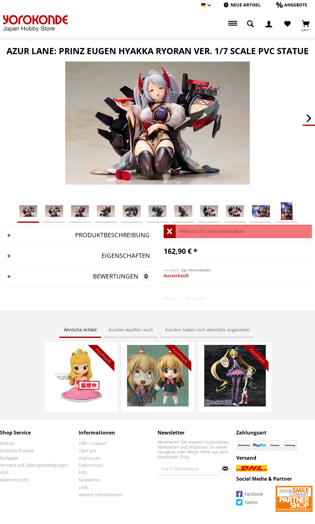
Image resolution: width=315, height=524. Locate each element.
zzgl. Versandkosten (196, 270)
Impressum (90, 458)
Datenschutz (91, 465)
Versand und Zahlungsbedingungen (34, 465)
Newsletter (89, 480)
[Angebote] (291, 4)
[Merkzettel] (287, 24)
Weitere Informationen (100, 495)
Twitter (247, 503)
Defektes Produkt (17, 451)
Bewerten (195, 298)
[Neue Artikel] (242, 4)
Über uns (88, 451)
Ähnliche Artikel (80, 330)
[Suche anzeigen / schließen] (250, 24)
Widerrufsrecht (14, 480)
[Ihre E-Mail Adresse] (188, 468)
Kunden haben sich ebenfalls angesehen (207, 330)
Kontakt (7, 443)
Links (84, 487)
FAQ (83, 472)
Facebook (249, 495)
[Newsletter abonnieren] (225, 468)
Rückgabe (9, 458)
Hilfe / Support (93, 443)
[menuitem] (242, 5)
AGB (4, 472)
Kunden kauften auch (131, 330)
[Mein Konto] (268, 24)
